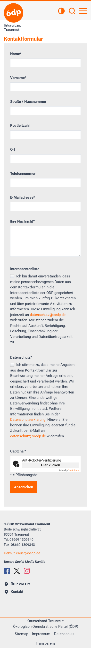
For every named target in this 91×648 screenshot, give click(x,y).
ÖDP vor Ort (17, 584)
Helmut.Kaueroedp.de (22, 553)
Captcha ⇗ (69, 470)
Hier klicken (50, 465)
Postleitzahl (20, 125)
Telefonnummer (22, 173)
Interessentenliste (24, 269)
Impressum (41, 634)
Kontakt (14, 591)
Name (16, 54)
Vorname (18, 78)
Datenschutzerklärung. (28, 419)
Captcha (18, 451)
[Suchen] (72, 11)
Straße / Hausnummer (28, 101)
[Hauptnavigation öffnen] (82, 11)
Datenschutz (21, 357)
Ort (12, 149)
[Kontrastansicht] (61, 11)
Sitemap (21, 634)
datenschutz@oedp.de (48, 315)
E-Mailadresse (22, 197)
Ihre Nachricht (22, 221)
